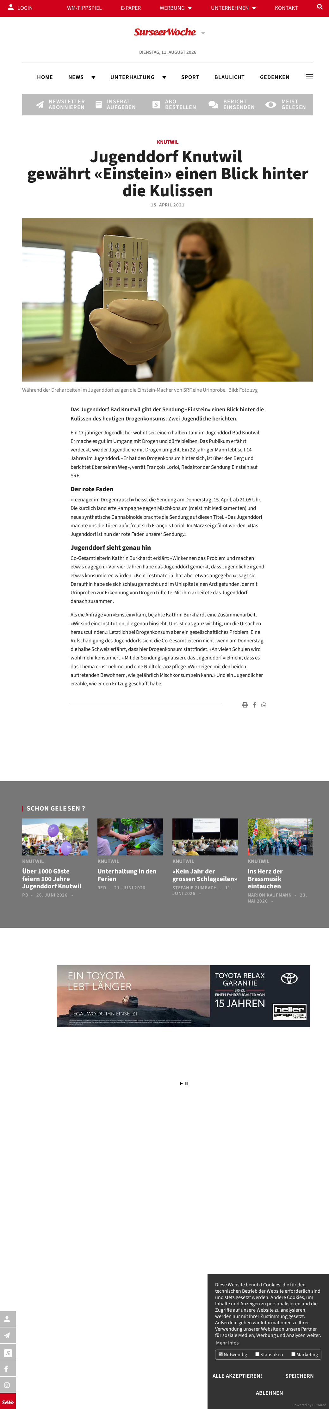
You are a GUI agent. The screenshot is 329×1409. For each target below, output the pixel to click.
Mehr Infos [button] (227, 1342)
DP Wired (319, 1405)
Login (25, 8)
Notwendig (233, 1354)
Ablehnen (269, 1393)
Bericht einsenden (234, 104)
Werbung (172, 8)
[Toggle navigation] (309, 76)
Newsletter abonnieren (59, 104)
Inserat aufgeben (117, 104)
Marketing (304, 1354)
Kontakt (286, 8)
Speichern (299, 1376)
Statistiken (269, 1354)
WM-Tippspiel (84, 8)
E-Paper (131, 8)
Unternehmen (230, 8)
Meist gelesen (292, 104)
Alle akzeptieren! (237, 1376)
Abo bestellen (176, 104)
